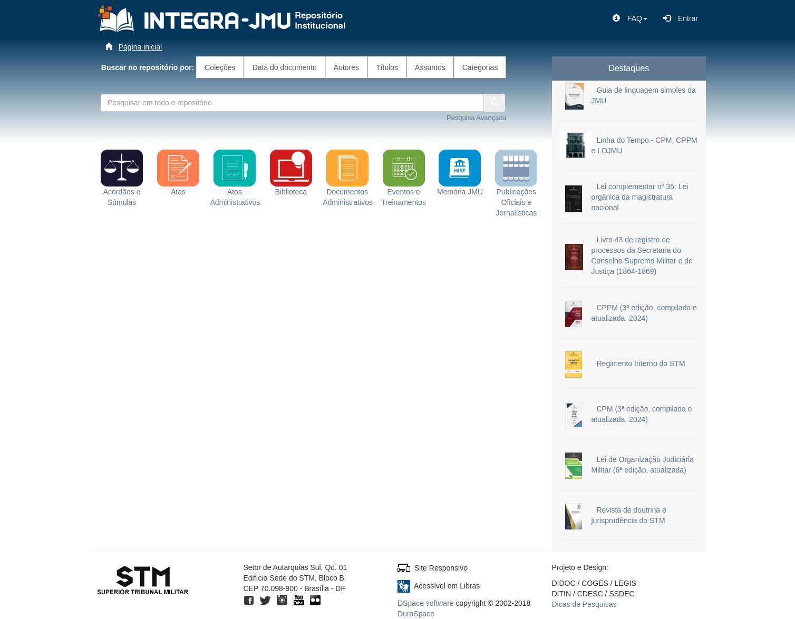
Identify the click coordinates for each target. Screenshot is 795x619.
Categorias (480, 67)
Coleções (220, 67)
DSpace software (426, 603)
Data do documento (285, 67)
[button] (630, 18)
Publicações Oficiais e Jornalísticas (516, 190)
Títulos (387, 67)
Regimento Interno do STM (641, 363)
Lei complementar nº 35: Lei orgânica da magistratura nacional (640, 197)
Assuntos (430, 67)
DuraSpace (416, 614)
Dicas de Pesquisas (584, 604)
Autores (346, 67)
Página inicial (140, 47)
